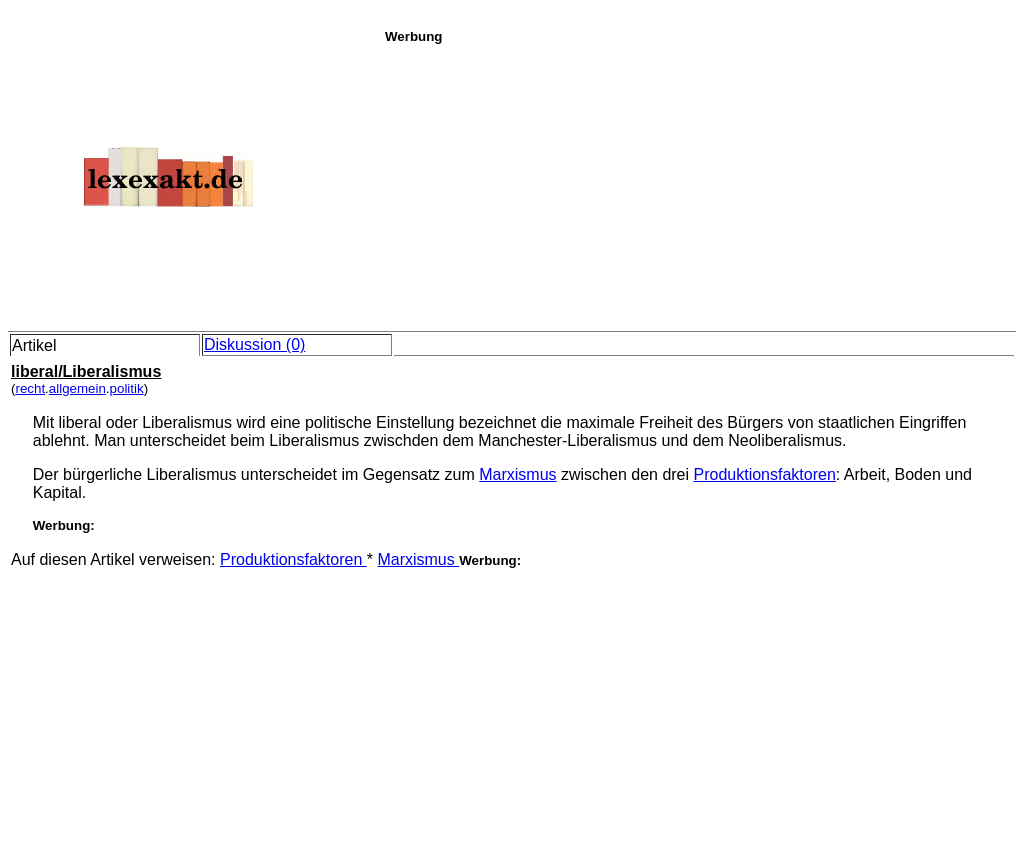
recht (30, 388)
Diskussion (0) (254, 344)
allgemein (77, 388)
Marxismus (517, 474)
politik (127, 388)
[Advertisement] (699, 184)
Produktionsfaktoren (765, 474)
